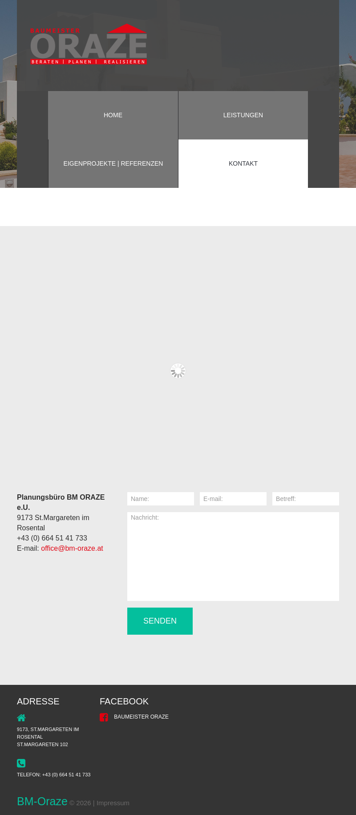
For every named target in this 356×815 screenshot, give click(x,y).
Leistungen (243, 115)
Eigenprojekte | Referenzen (113, 163)
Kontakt (243, 163)
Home (113, 115)
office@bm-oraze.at (72, 548)
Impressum (113, 803)
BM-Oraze (42, 801)
